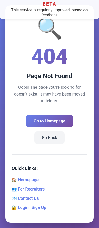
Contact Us (28, 198)
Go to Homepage (49, 121)
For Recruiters (31, 189)
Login (23, 207)
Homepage (28, 179)
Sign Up (39, 207)
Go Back (49, 137)
